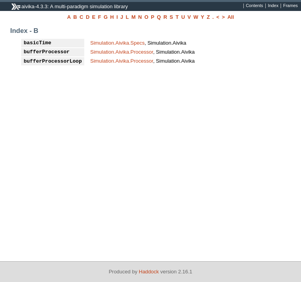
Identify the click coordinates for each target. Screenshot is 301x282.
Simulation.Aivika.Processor (121, 52)
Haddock (149, 272)
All (230, 17)
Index (273, 6)
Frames (290, 6)
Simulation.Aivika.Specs (117, 43)
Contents (254, 6)
